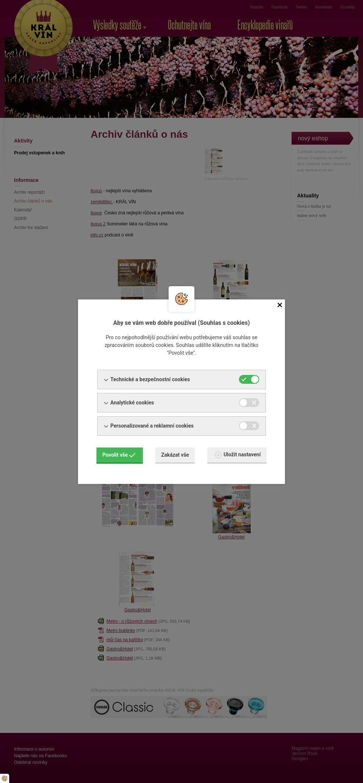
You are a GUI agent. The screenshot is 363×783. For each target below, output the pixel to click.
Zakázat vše (175, 455)
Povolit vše (118, 455)
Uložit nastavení (238, 455)
